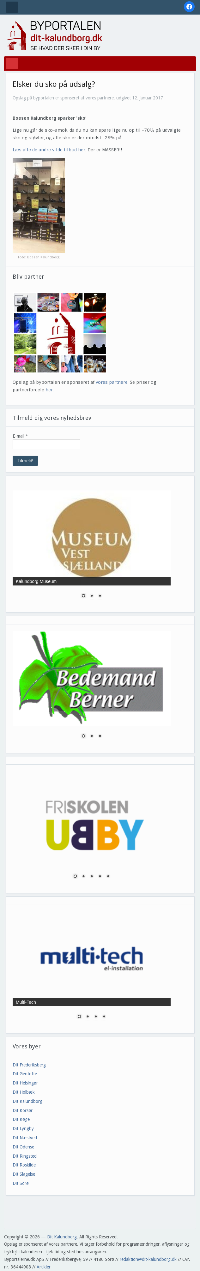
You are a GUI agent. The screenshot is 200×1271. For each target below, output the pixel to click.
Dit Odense (23, 1146)
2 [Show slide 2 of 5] (83, 876)
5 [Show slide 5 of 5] (108, 876)
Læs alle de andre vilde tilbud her (49, 150)
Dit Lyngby (23, 1128)
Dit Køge (21, 1119)
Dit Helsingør (25, 1082)
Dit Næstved (25, 1137)
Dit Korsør (23, 1110)
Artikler (44, 1266)
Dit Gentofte (25, 1073)
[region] (92, 548)
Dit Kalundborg (27, 1101)
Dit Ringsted (25, 1156)
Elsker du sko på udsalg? (54, 84)
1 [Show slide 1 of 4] (79, 1017)
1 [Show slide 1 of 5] (75, 876)
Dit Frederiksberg (29, 1064)
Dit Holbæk (24, 1092)
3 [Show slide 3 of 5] (91, 876)
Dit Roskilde (24, 1164)
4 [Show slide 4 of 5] (99, 876)
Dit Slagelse (24, 1174)
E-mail (20, 436)
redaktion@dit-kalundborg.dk (148, 1259)
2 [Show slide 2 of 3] (91, 596)
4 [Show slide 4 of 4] (103, 1017)
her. (49, 390)
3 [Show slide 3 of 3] (99, 596)
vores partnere (112, 382)
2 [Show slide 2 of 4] (87, 1017)
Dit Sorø (21, 1183)
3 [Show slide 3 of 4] (95, 1017)
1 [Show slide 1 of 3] (83, 596)
